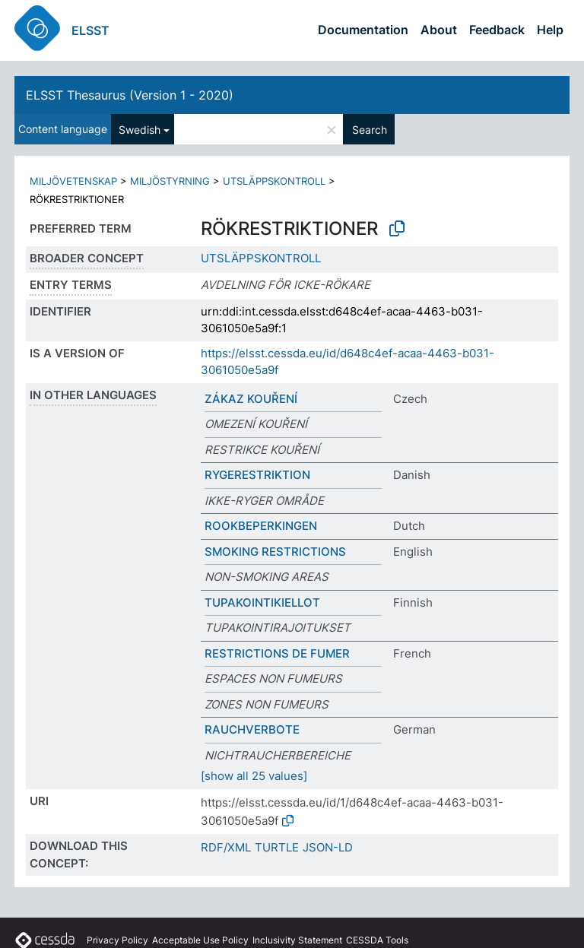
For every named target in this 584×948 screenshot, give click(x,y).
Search (369, 129)
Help (550, 29)
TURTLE (277, 847)
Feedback (497, 29)
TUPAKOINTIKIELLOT (262, 602)
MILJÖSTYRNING (170, 181)
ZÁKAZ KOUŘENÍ (251, 399)
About (439, 29)
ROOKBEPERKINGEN (261, 525)
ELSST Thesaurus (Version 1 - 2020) (129, 95)
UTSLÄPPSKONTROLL (274, 181)
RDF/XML (226, 847)
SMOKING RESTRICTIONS (275, 551)
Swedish (139, 129)
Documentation (363, 29)
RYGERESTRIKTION (257, 475)
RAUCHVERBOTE (252, 729)
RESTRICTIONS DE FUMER (277, 653)
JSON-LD (328, 847)
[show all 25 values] (254, 776)
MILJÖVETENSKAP (73, 181)
